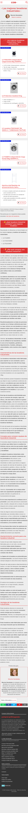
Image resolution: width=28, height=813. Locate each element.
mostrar (14, 700)
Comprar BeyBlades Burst (8, 758)
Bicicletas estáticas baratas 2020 (10, 749)
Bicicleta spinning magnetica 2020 (10, 745)
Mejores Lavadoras (16, 17)
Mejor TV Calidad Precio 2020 (9, 753)
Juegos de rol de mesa (7, 754)
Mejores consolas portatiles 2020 (10, 751)
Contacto (4, 771)
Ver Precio (22, 73)
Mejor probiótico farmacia (8, 756)
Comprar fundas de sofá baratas (10, 760)
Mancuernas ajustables (7, 747)
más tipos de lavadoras (12, 216)
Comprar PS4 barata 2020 (8, 743)
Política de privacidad (7, 781)
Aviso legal (4, 777)
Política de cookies (6, 779)
